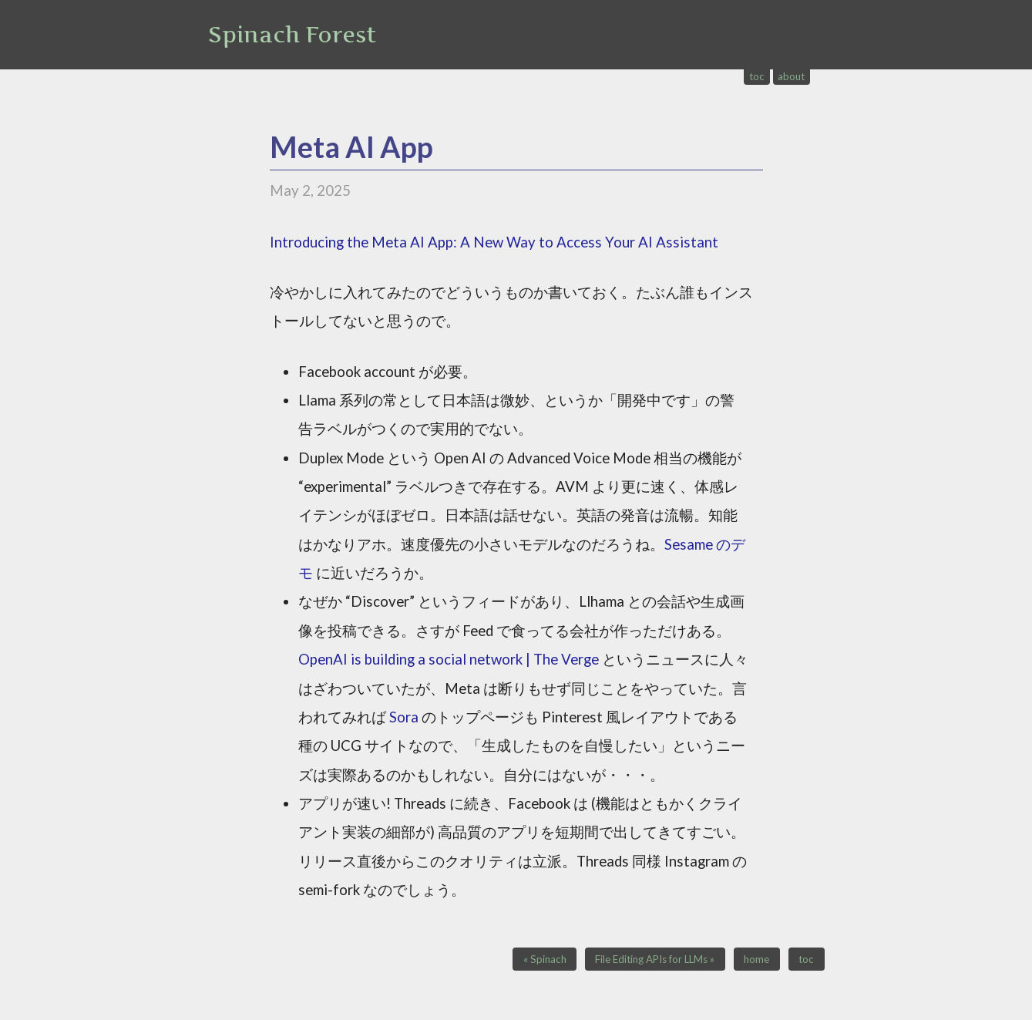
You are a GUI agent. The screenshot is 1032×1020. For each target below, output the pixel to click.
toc (757, 76)
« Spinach (544, 959)
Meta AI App (351, 147)
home (756, 959)
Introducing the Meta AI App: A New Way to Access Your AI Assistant (494, 242)
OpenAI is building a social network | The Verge (448, 659)
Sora (404, 717)
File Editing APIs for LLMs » (654, 959)
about (791, 76)
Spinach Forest (292, 35)
